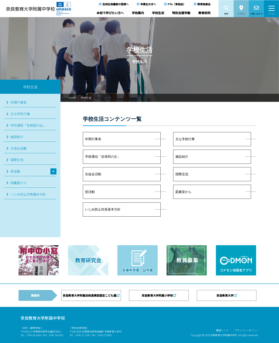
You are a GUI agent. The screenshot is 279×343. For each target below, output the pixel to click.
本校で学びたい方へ (110, 12)
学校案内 (138, 12)
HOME (72, 98)
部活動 (15, 171)
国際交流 (16, 159)
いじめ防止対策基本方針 (28, 194)
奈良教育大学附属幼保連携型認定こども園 (89, 295)
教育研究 (204, 12)
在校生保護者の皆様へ (115, 4)
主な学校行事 (20, 113)
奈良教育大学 (225, 295)
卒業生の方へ (148, 4)
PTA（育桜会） (177, 4)
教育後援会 (203, 4)
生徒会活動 (18, 148)
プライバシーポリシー (246, 330)
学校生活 (158, 12)
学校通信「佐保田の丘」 (28, 125)
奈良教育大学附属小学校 (157, 295)
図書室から (18, 182)
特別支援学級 (181, 12)
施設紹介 (16, 136)
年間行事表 (18, 102)
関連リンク (222, 330)
